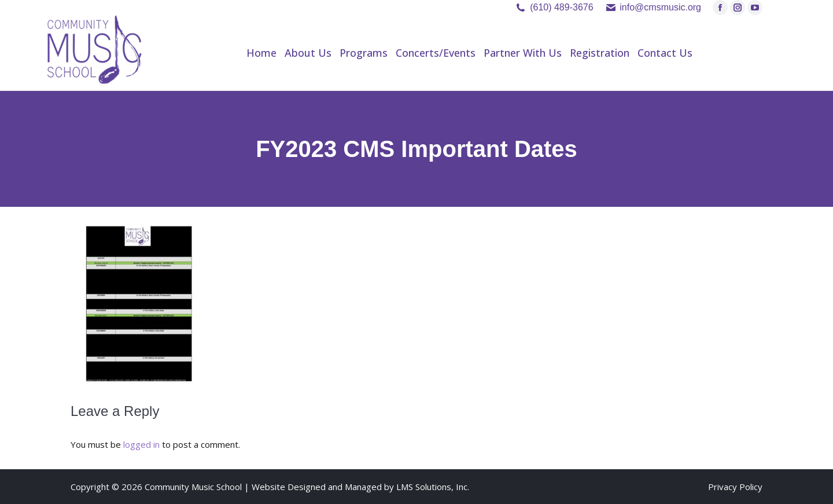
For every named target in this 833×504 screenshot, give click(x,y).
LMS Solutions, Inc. (432, 486)
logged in (141, 444)
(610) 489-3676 (561, 7)
